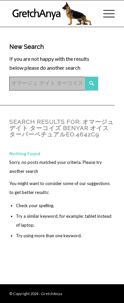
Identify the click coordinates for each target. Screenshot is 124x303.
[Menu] (106, 13)
